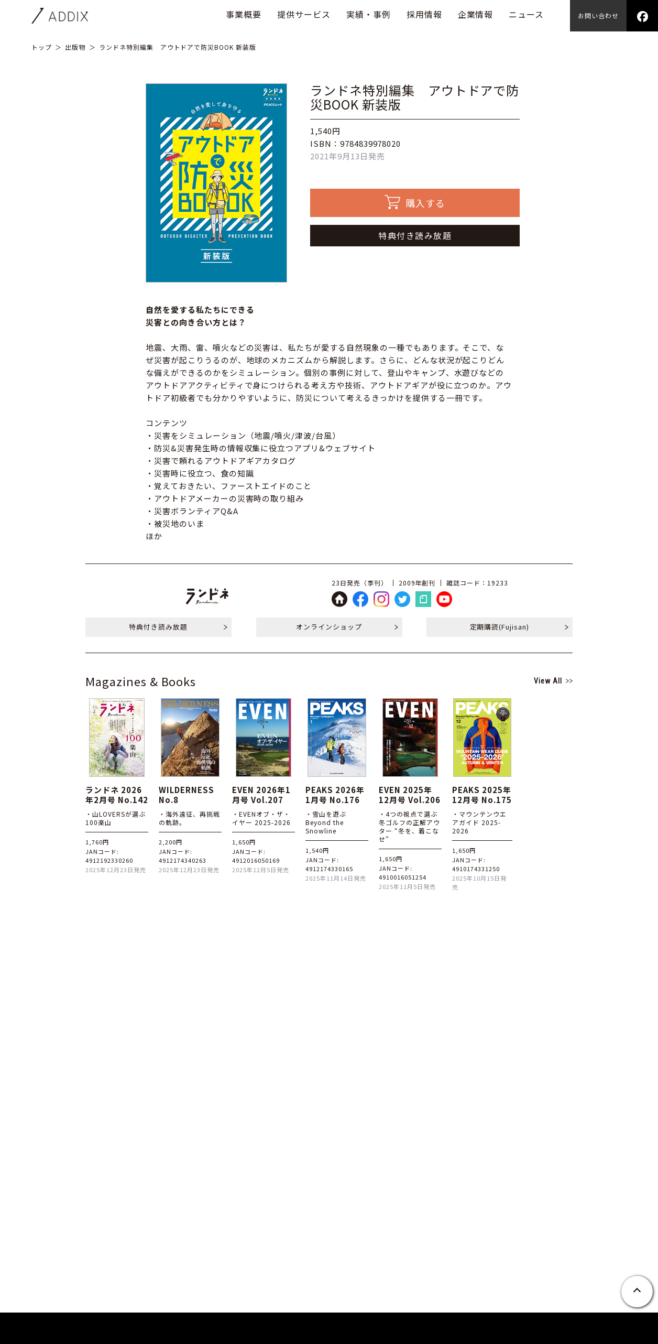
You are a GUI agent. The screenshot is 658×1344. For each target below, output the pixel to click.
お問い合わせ (598, 15)
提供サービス (304, 14)
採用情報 (424, 14)
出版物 (75, 46)
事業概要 (243, 14)
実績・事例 (368, 14)
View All (548, 681)
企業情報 (476, 14)
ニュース (526, 14)
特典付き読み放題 (415, 235)
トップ (41, 46)
